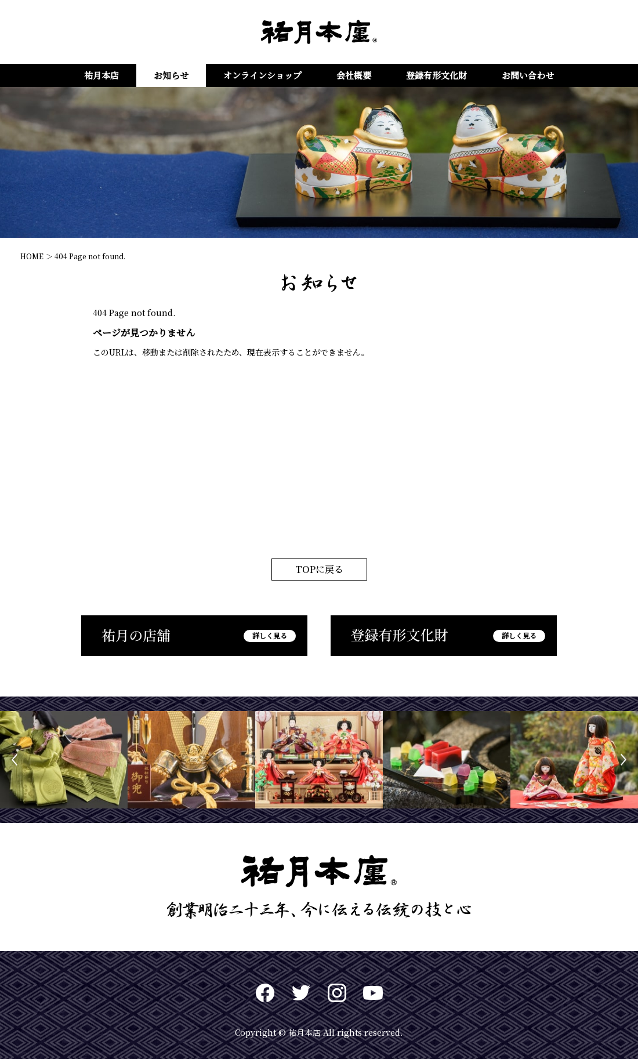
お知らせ (171, 75)
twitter (301, 993)
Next (623, 759)
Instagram (337, 993)
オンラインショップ (262, 75)
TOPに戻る (319, 569)
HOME (32, 256)
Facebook (265, 993)
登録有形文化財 (436, 75)
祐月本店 (101, 75)
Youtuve (373, 993)
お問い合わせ (528, 75)
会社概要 (353, 75)
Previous (14, 759)
